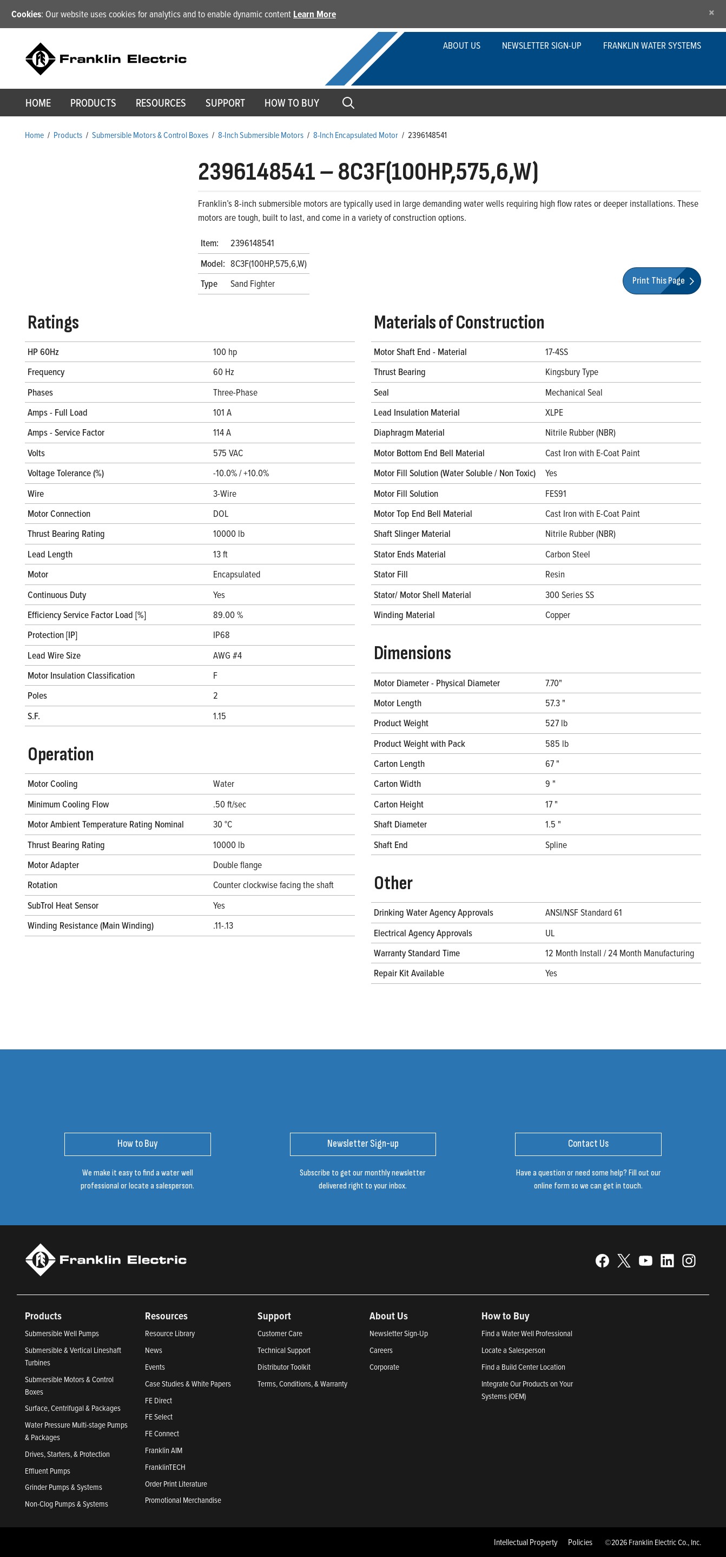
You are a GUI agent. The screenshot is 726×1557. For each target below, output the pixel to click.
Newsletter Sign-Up (398, 1333)
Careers (381, 1350)
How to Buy (292, 102)
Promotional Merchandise (183, 1500)
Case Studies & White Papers (188, 1383)
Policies (580, 1542)
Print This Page (664, 280)
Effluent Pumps (47, 1470)
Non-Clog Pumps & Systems (66, 1503)
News (153, 1350)
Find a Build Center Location (523, 1366)
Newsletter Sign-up (542, 45)
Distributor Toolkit (284, 1366)
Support (225, 102)
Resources (161, 102)
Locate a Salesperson (513, 1350)
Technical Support (284, 1350)
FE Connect (162, 1433)
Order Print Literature (176, 1483)
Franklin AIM (163, 1450)
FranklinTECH (165, 1467)
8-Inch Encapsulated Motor (355, 135)
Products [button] (93, 102)
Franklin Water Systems (652, 45)
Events (155, 1366)
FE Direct (158, 1400)
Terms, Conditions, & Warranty (302, 1383)
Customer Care (280, 1333)
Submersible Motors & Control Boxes (150, 135)
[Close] (711, 12)
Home (38, 102)
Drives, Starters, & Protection (67, 1454)
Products (68, 135)
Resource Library (170, 1333)
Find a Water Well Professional (526, 1333)
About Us (461, 45)
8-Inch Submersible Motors (260, 135)
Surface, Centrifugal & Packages (73, 1408)
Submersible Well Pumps (62, 1333)
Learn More (314, 14)
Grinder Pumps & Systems (63, 1487)
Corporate (384, 1366)
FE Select (159, 1416)
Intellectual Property (526, 1542)
